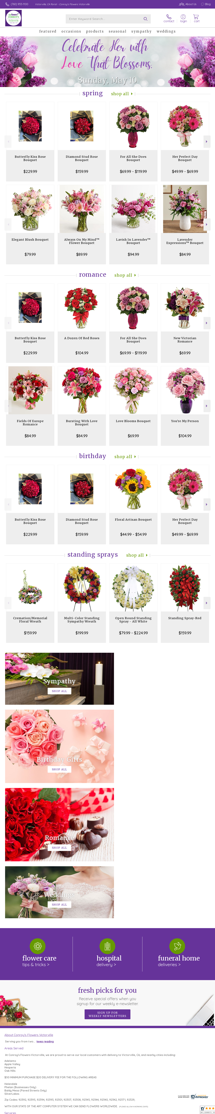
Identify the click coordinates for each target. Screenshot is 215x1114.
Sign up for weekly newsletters (107, 879)
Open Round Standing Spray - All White (133, 619)
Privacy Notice (154, 1110)
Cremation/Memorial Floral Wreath (30, 619)
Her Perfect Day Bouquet (185, 158)
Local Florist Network (179, 1110)
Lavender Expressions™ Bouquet (185, 241)
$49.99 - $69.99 (185, 171)
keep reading (45, 906)
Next (207, 141)
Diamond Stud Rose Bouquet (82, 158)
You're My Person (185, 421)
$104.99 (81, 352)
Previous (7, 141)
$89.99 (81, 254)
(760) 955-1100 (19, 4)
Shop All (120, 93)
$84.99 (185, 254)
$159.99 (82, 171)
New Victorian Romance (185, 339)
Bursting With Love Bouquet (82, 422)
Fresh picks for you (107, 861)
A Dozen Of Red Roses (82, 338)
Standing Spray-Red (185, 618)
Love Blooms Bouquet (133, 421)
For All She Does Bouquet (133, 158)
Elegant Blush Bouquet (30, 239)
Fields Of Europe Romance (30, 422)
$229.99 (30, 171)
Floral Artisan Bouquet (133, 519)
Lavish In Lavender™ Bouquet (133, 241)
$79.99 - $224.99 (133, 632)
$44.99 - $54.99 (133, 534)
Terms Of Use (134, 1110)
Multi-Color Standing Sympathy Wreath (82, 619)
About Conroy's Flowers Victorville (28, 900)
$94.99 (133, 254)
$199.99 (82, 632)
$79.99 (30, 254)
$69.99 (185, 352)
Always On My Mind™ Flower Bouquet (82, 241)
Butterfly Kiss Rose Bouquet (30, 158)
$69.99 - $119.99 (133, 171)
